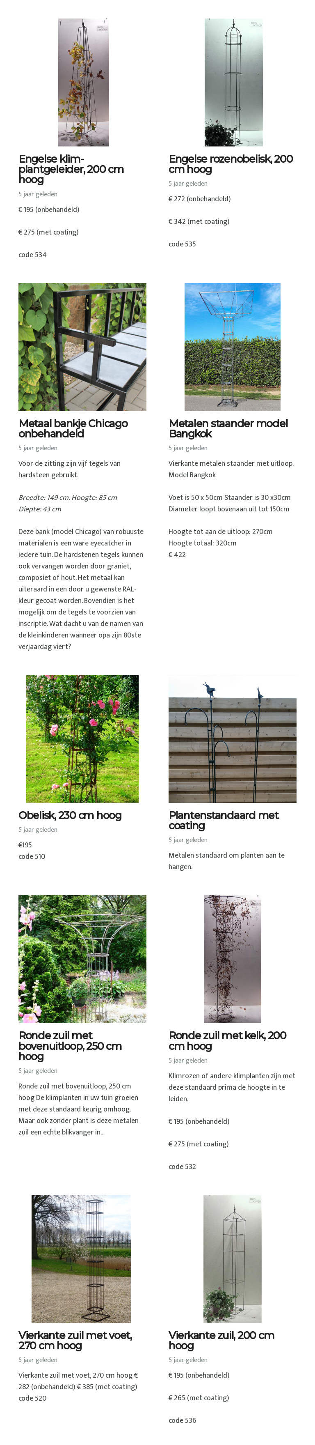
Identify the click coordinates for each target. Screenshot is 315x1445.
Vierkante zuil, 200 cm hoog (221, 1340)
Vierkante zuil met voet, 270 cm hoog (75, 1340)
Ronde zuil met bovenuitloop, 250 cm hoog (70, 1045)
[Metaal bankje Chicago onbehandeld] (82, 347)
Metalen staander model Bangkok (228, 428)
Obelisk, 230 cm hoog (69, 815)
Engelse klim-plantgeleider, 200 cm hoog (71, 169)
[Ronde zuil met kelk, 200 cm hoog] (233, 959)
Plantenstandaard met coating (223, 820)
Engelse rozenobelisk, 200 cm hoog (231, 164)
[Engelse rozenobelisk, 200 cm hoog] (233, 82)
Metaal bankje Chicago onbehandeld (73, 428)
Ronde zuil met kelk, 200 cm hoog (227, 1040)
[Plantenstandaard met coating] (233, 739)
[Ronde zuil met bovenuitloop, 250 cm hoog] (82, 959)
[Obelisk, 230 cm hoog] (82, 739)
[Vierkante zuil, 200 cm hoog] (233, 1259)
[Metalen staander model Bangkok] (233, 347)
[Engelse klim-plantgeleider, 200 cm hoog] (82, 82)
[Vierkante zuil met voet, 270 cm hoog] (82, 1259)
